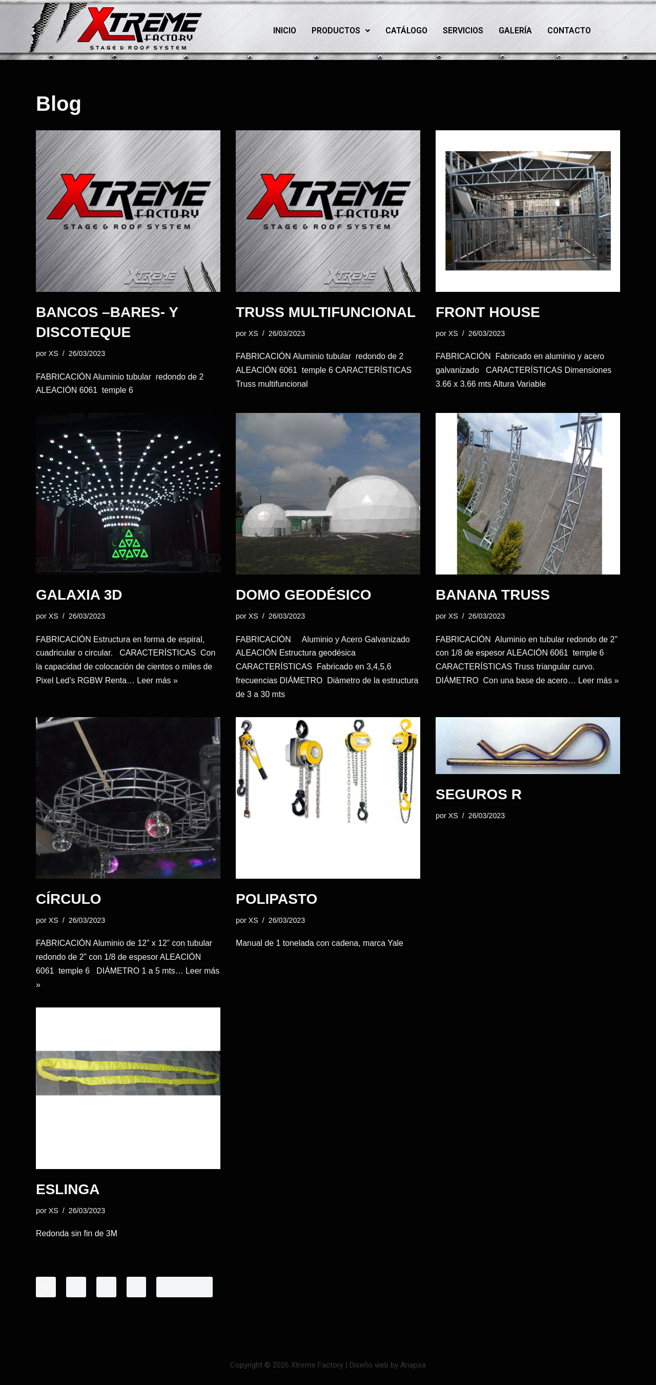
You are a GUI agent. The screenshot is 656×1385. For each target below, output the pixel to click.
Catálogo (406, 30)
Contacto (569, 30)
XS (53, 353)
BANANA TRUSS (493, 595)
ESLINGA (67, 1191)
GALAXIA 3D (79, 595)
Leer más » (158, 682)
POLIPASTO (276, 900)
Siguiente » (185, 1289)
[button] (341, 31)
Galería (515, 30)
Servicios (463, 30)
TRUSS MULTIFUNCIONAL (326, 312)
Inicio (284, 30)
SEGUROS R (479, 796)
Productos (341, 30)
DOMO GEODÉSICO (303, 595)
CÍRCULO (68, 900)
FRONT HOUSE (488, 312)
